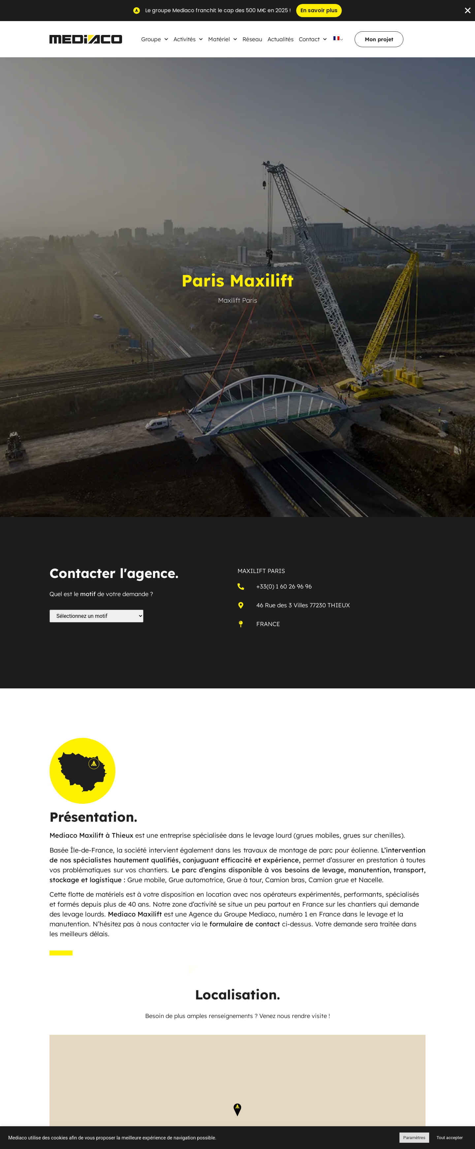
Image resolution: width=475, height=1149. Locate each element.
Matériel (222, 39)
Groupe (154, 39)
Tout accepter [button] (449, 1137)
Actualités (281, 39)
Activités (188, 39)
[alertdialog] (237, 10)
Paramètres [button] (414, 1137)
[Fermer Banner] (468, 11)
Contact (313, 39)
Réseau (252, 39)
